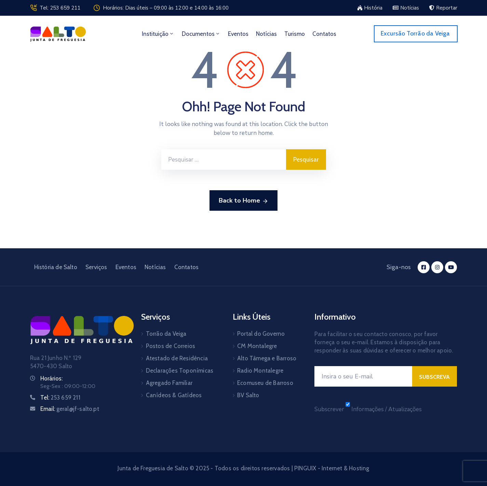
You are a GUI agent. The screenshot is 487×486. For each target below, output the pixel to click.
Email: (69, 408)
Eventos (238, 33)
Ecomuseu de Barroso (265, 382)
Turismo (294, 33)
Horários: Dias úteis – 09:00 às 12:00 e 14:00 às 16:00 (166, 7)
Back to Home (243, 200)
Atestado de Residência (177, 358)
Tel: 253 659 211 (60, 7)
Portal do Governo (261, 333)
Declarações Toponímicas (180, 370)
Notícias (266, 33)
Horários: (51, 378)
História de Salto (55, 267)
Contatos (324, 33)
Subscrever (329, 409)
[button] (369, 8)
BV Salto (248, 395)
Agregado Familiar (169, 382)
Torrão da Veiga (166, 333)
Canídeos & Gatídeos (174, 395)
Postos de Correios (170, 346)
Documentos (201, 33)
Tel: (60, 397)
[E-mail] (363, 376)
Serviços (96, 267)
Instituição (158, 33)
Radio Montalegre (260, 370)
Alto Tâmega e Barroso (266, 358)
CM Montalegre (257, 346)
